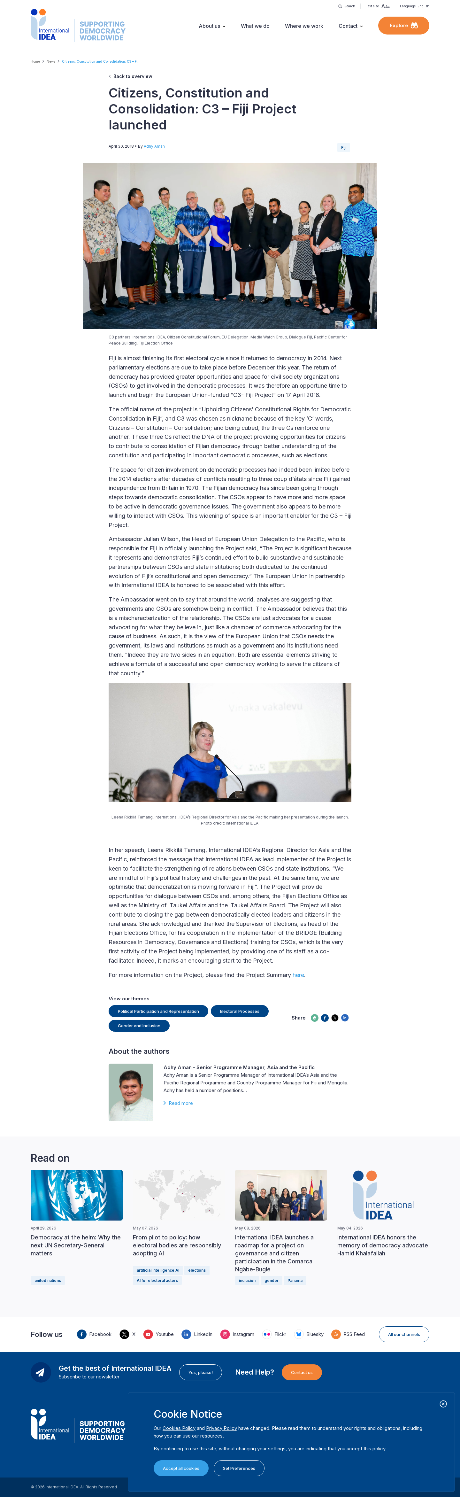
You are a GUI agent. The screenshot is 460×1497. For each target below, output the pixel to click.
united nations (47, 1280)
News (51, 61)
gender (271, 1280)
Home (35, 61)
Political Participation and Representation (158, 1011)
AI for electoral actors (157, 1280)
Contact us (302, 1372)
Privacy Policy (221, 1428)
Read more (181, 1103)
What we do (255, 26)
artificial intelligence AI (158, 1270)
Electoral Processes (239, 1011)
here (298, 975)
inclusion (247, 1280)
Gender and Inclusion (139, 1025)
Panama (295, 1280)
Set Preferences (239, 1468)
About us (209, 26)
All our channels (404, 1334)
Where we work (304, 26)
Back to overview (132, 76)
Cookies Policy (179, 1428)
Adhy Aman (154, 146)
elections (197, 1270)
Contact (348, 26)
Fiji (343, 147)
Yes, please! (200, 1372)
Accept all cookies (181, 1468)
